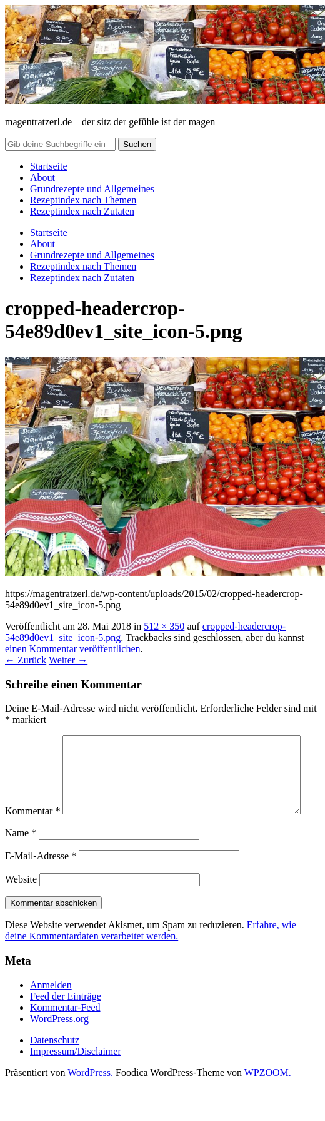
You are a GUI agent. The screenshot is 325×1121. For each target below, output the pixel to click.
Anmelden (51, 1011)
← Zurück (25, 660)
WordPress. (90, 1098)
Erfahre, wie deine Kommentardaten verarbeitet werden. (150, 957)
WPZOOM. (267, 1098)
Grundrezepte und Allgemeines (92, 188)
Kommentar (32, 740)
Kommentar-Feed (65, 1033)
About (42, 177)
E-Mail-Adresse (40, 882)
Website (21, 905)
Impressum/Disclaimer (75, 1077)
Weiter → (68, 660)
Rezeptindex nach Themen (83, 200)
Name (20, 859)
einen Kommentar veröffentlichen (73, 648)
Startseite (49, 166)
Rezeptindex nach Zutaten (82, 211)
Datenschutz (54, 1066)
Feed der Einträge (65, 1022)
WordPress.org (59, 1045)
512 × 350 (164, 626)
